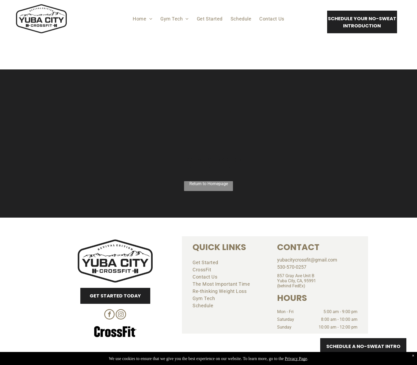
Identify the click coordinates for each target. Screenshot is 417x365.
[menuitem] (142, 18)
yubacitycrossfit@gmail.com (307, 260)
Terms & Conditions (252, 360)
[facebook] (109, 315)
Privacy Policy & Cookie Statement (175, 360)
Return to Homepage (208, 183)
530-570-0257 (291, 267)
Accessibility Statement (219, 360)
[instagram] (121, 315)
